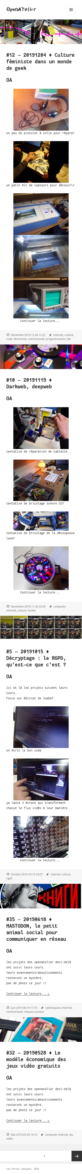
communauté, (36, 339)
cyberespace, (53, 1008)
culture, (69, 335)
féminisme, (20, 339)
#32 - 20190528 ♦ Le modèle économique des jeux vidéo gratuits (36, 1059)
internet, (58, 335)
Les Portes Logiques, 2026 (22, 1168)
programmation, (56, 339)
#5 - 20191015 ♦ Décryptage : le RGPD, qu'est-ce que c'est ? (36, 658)
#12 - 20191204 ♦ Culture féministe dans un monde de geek (40, 61)
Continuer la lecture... (26, 993)
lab (69, 339)
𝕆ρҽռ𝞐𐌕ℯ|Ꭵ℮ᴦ (21, 9)
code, (9, 339)
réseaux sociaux (34, 1012)
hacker (32, 610)
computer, (60, 606)
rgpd (9, 878)
